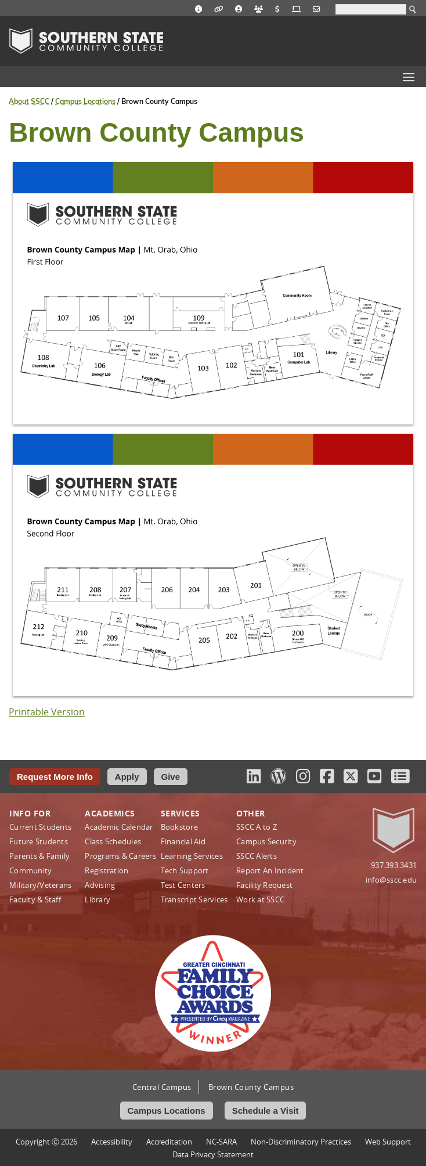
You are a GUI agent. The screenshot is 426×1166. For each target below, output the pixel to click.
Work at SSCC (260, 899)
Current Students (40, 827)
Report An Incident (270, 870)
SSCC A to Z (256, 827)
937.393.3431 (394, 865)
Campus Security (266, 841)
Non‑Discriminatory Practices (301, 1141)
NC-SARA (221, 1141)
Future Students (38, 841)
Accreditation (169, 1141)
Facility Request (264, 885)
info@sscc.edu (391, 880)
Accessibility (111, 1141)
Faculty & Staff (35, 899)
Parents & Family (39, 856)
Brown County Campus (251, 1087)
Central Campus (162, 1087)
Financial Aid (183, 841)
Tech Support (185, 870)
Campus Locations (85, 101)
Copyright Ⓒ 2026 (46, 1141)
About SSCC (29, 101)
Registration (106, 870)
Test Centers (183, 885)
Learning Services (192, 856)
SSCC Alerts (256, 856)
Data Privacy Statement (213, 1154)
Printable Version (47, 712)
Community (30, 870)
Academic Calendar (119, 827)
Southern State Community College (86, 41)
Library (97, 899)
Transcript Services (194, 899)
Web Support (388, 1141)
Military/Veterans (40, 885)
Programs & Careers (120, 856)
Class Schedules (113, 841)
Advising (100, 885)
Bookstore (179, 827)
